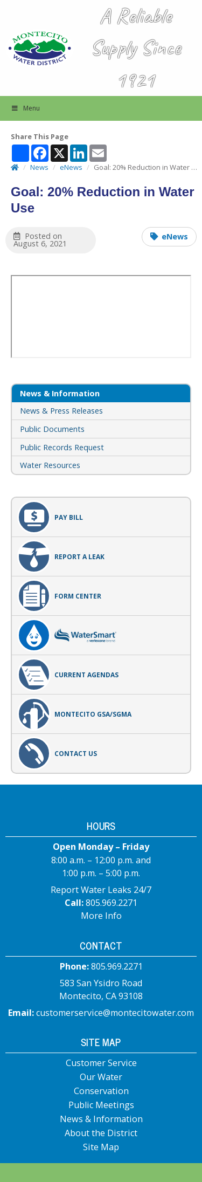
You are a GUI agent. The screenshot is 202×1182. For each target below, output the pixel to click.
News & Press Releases (61, 411)
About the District (101, 1133)
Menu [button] (25, 108)
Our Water (101, 1077)
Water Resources (50, 465)
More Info (101, 916)
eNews (175, 236)
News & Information (101, 1119)
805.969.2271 (111, 903)
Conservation (101, 1091)
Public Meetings (101, 1105)
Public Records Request (62, 447)
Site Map (101, 1147)
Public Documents (52, 429)
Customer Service (101, 1063)
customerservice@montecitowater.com (115, 1013)
